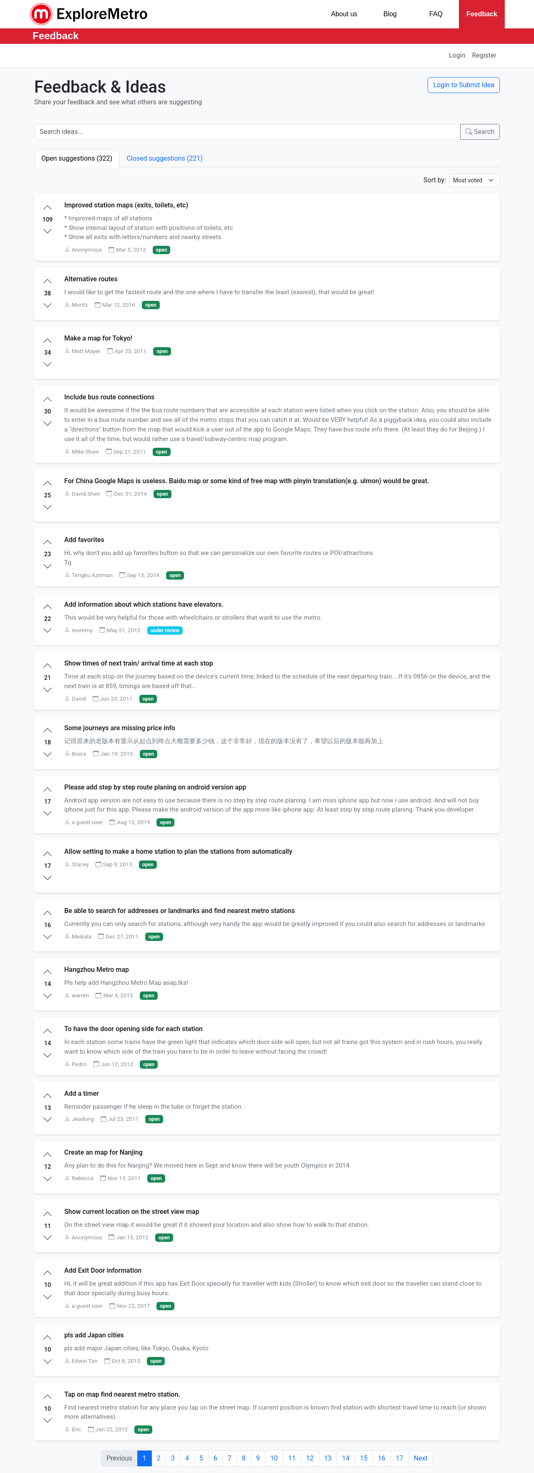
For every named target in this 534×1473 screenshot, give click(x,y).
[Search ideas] (247, 132)
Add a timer (81, 1093)
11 (292, 1458)
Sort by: (434, 180)
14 (346, 1458)
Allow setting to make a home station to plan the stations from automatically (178, 851)
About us (344, 14)
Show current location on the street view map (131, 1212)
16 (381, 1458)
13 (328, 1458)
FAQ (436, 14)
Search (480, 132)
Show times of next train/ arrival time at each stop (138, 663)
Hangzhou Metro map (96, 970)
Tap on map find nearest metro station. (122, 1394)
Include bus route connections (109, 397)
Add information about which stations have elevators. (144, 604)
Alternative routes (91, 279)
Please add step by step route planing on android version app (155, 787)
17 (399, 1458)
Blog (390, 14)
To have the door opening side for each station (133, 1029)
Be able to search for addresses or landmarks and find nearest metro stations (179, 911)
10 (274, 1458)
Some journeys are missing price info (119, 728)
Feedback (481, 14)
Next (421, 1458)
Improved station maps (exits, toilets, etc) (126, 205)
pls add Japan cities (94, 1335)
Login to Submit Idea (463, 85)
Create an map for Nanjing (103, 1152)
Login (457, 55)
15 (364, 1458)
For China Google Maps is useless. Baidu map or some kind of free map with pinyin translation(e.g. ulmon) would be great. (246, 481)
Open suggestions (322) (76, 158)
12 (310, 1458)
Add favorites (84, 540)
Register (484, 55)
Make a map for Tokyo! (98, 338)
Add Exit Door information (102, 1270)
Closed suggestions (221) (164, 158)
